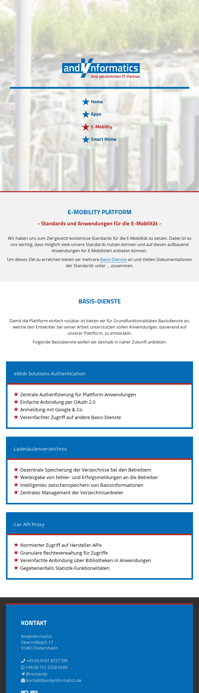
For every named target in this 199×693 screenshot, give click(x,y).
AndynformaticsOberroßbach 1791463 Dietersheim (39, 642)
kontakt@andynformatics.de (51, 680)
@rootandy (34, 674)
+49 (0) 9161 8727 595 (44, 661)
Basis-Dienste (113, 259)
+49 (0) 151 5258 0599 (44, 667)
